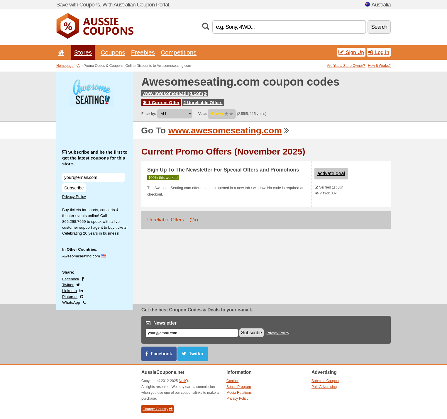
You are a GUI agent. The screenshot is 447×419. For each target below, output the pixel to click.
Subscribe (74, 187)
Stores (83, 52)
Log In (378, 52)
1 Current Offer (161, 102)
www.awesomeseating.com (175, 93)
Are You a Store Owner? (346, 66)
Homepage (65, 66)
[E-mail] (192, 333)
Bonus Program (238, 387)
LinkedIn (69, 291)
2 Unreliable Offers (202, 102)
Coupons (113, 52)
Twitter (68, 285)
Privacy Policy (74, 196)
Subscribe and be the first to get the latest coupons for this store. (95, 158)
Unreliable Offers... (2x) (172, 220)
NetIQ (183, 381)
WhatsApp (71, 302)
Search (379, 27)
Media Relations (239, 393)
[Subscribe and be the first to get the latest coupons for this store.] (93, 177)
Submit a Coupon (325, 381)
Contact (232, 381)
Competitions (179, 52)
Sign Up (351, 52)
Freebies (143, 52)
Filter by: (148, 114)
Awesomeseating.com (81, 256)
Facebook (70, 279)
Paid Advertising (324, 387)
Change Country (157, 409)
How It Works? (379, 66)
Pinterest (69, 296)
